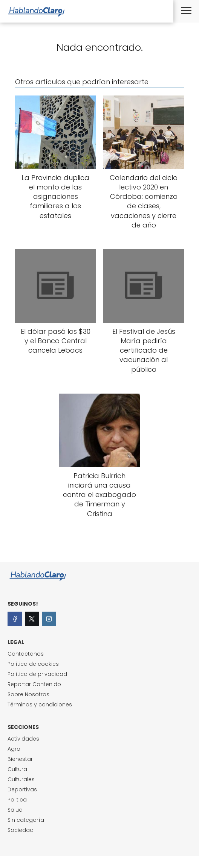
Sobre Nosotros (28, 694)
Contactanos (26, 654)
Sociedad (21, 830)
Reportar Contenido (34, 684)
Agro (14, 749)
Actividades (23, 738)
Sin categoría (26, 820)
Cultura (17, 769)
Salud (15, 810)
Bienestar (20, 759)
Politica (17, 799)
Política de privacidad (37, 674)
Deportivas (22, 789)
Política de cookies (33, 664)
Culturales (21, 779)
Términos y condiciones (40, 704)
